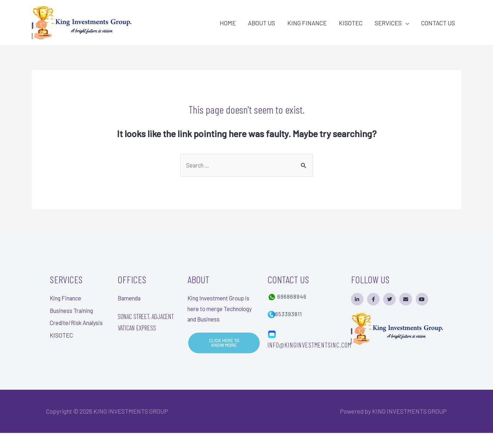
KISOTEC (350, 22)
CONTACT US (438, 22)
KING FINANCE (307, 22)
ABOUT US (261, 22)
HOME (228, 22)
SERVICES (388, 22)
